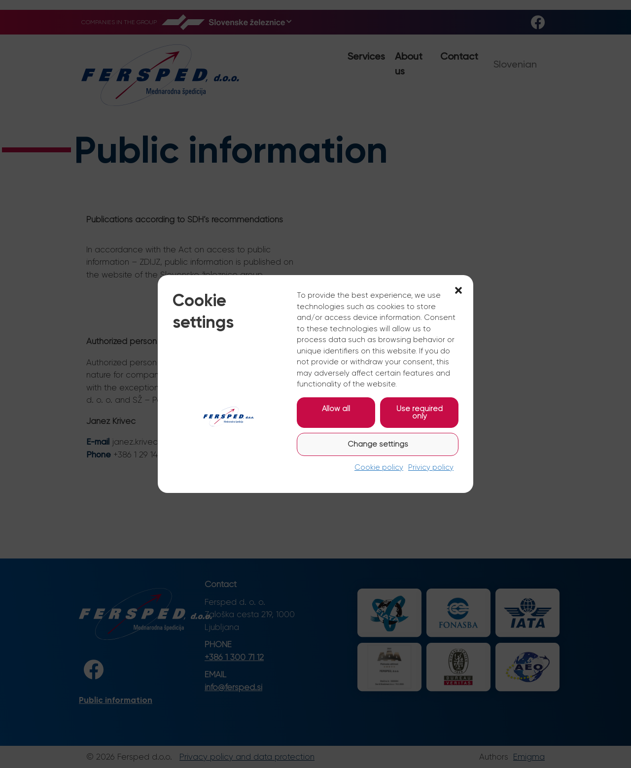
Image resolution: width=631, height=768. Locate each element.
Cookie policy (378, 467)
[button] (458, 290)
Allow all (336, 408)
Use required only (419, 412)
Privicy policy (431, 467)
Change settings (378, 444)
